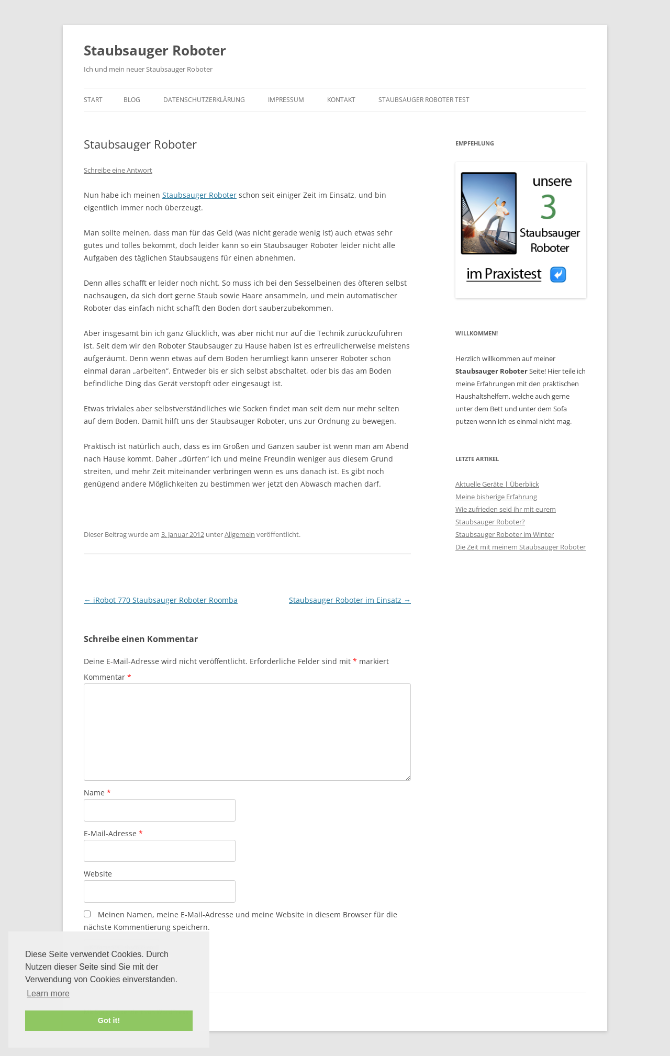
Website (98, 874)
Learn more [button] (48, 993)
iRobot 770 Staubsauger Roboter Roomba (161, 600)
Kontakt (341, 99)
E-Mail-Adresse (113, 833)
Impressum (286, 99)
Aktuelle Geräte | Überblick (497, 484)
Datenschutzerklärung (204, 99)
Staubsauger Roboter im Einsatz (350, 600)
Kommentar (107, 677)
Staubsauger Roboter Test (424, 99)
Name (97, 792)
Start (93, 99)
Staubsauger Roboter (155, 50)
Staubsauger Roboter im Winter (504, 534)
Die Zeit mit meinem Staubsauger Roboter (520, 547)
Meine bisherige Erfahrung (496, 496)
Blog (132, 99)
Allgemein (240, 534)
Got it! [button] (109, 1020)
